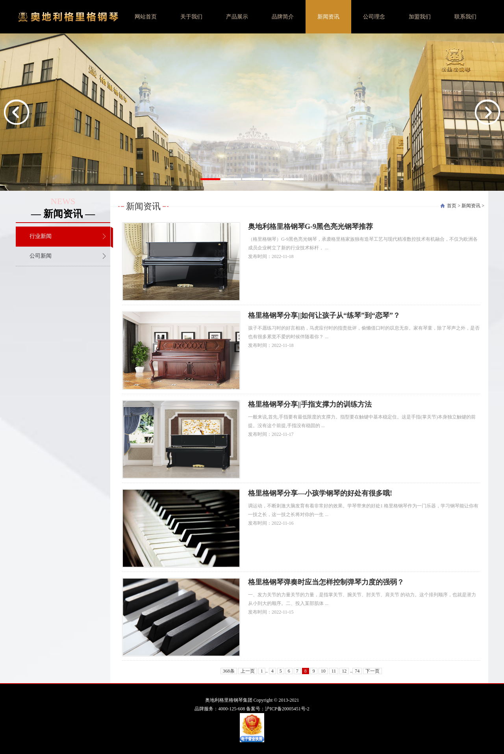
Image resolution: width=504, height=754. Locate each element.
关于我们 (191, 17)
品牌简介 (283, 17)
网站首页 (146, 17)
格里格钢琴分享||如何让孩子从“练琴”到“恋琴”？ (324, 315)
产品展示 (237, 17)
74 (357, 671)
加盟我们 (420, 17)
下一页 (372, 671)
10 (323, 671)
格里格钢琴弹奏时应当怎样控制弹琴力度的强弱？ (326, 582)
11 (334, 671)
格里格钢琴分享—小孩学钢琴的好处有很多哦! (320, 493)
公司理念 (374, 17)
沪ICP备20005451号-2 (287, 709)
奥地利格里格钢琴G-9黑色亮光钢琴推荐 (310, 226)
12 (344, 671)
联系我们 (465, 17)
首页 (451, 205)
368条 (229, 671)
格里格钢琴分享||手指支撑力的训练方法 (310, 404)
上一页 (248, 671)
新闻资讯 (328, 17)
